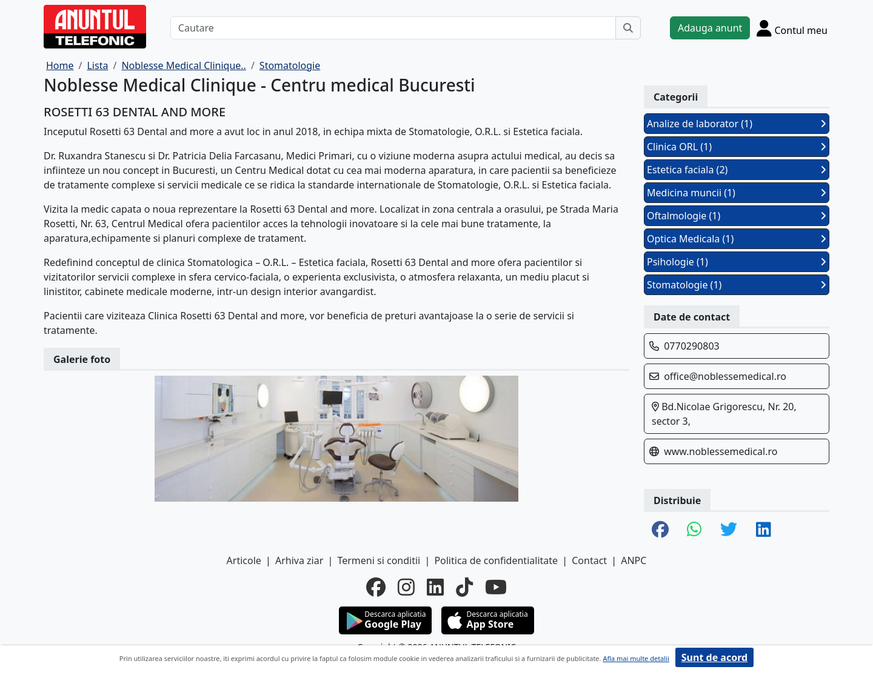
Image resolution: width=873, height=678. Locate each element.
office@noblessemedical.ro (725, 376)
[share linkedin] (763, 530)
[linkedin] (435, 587)
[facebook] (376, 587)
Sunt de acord (714, 657)
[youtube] (496, 587)
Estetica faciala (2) (736, 169)
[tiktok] (464, 587)
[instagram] (406, 587)
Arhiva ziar (299, 560)
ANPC (633, 560)
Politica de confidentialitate (496, 560)
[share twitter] (728, 530)
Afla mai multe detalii (636, 658)
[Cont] (792, 28)
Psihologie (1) (736, 261)
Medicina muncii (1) (736, 192)
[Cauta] (628, 27)
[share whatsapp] (694, 530)
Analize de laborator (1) (736, 123)
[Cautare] (393, 27)
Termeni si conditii (378, 560)
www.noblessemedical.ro (720, 451)
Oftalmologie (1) (736, 215)
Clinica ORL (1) (736, 146)
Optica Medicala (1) (736, 238)
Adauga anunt (710, 28)
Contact (589, 560)
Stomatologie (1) (736, 284)
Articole (244, 560)
